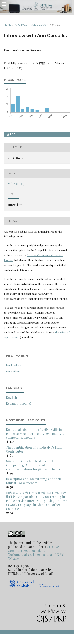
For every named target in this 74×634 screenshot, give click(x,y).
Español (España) (18, 403)
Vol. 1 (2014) (38, 24)
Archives (21, 24)
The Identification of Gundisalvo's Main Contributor (34, 449)
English (11, 397)
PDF (12, 134)
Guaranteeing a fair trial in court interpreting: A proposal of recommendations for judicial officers (33, 465)
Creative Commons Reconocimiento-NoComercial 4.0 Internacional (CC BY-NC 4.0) (36, 553)
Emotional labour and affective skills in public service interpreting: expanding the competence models (36, 433)
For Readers (13, 365)
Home (7, 24)
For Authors (13, 371)
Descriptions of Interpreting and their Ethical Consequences (33, 481)
